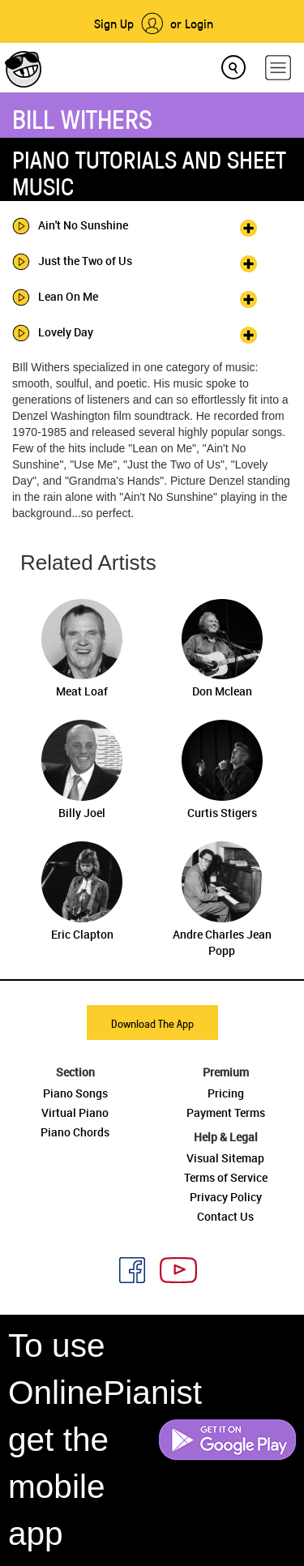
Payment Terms (225, 1112)
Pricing (226, 1093)
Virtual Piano (75, 1112)
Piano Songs (75, 1093)
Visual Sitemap (225, 1158)
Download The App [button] (152, 1023)
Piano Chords (75, 1132)
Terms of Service (226, 1177)
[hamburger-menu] (278, 67)
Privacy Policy (226, 1196)
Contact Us (225, 1216)
